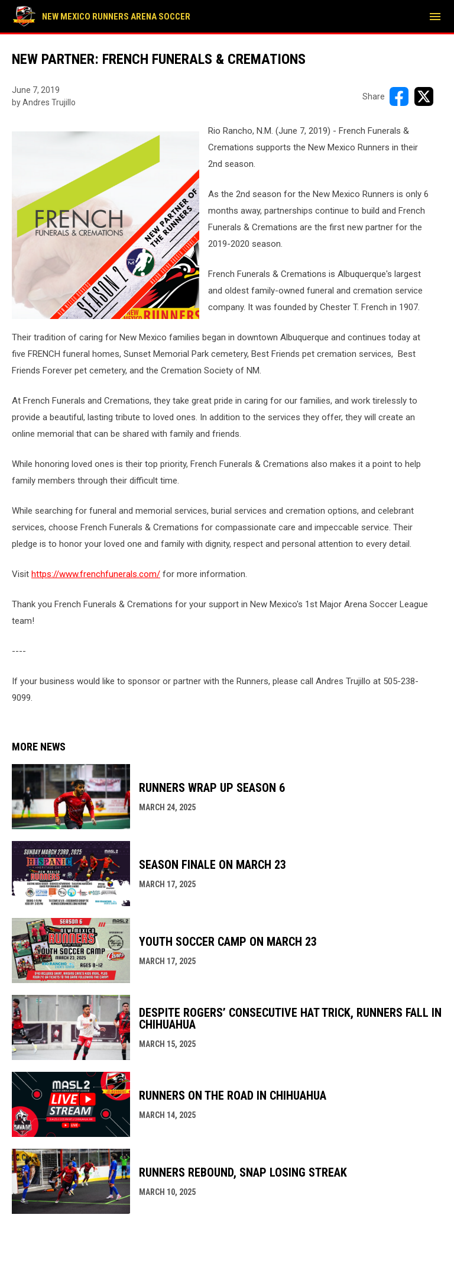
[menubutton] (435, 16)
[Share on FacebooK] (399, 96)
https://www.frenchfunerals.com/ (95, 574)
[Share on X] (423, 96)
